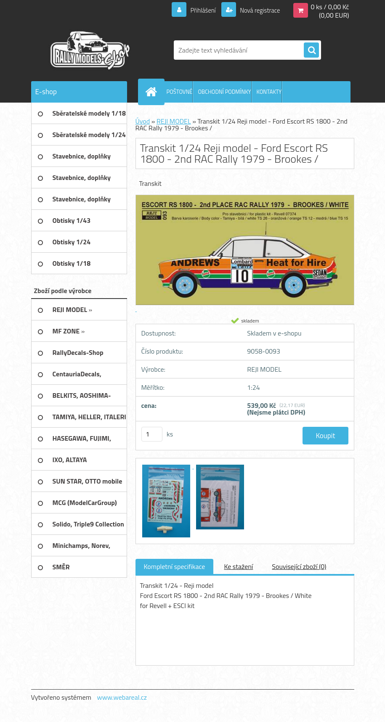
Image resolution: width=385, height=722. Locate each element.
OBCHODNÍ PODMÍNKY (224, 91)
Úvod (142, 121)
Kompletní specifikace (174, 566)
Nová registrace (257, 10)
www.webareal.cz (122, 697)
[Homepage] (153, 91)
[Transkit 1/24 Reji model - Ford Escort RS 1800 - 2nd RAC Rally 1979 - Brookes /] (167, 466)
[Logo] (89, 50)
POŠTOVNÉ (180, 91)
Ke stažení (238, 566)
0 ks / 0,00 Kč (330, 7)
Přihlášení (198, 10)
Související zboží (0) (299, 566)
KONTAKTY (269, 91)
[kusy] (151, 434)
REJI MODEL (174, 121)
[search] (311, 50)
